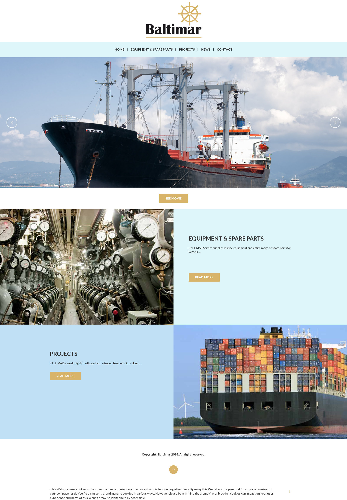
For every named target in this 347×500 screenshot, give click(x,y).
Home (119, 49)
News (205, 49)
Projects (187, 49)
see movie (173, 198)
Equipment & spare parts (152, 49)
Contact (224, 49)
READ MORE (204, 277)
